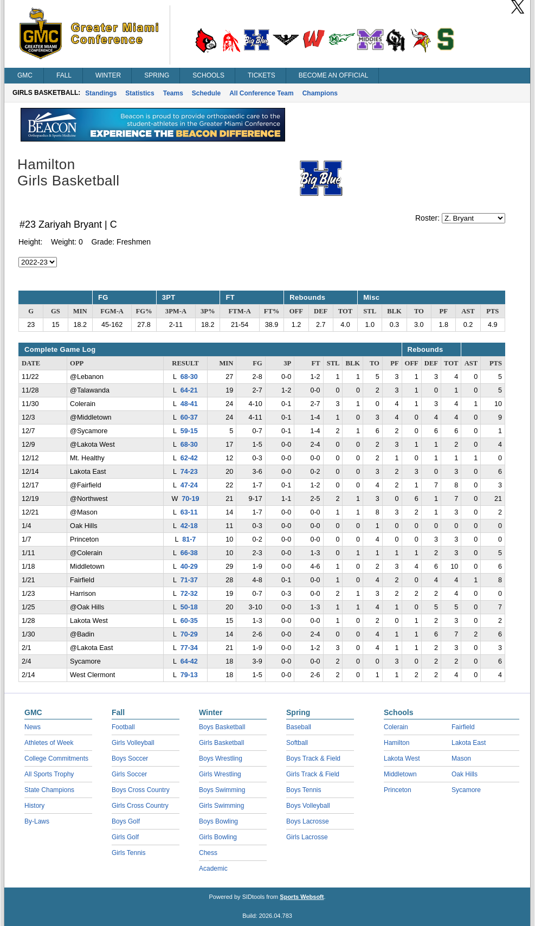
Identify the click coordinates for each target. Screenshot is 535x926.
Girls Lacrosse (307, 837)
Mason (461, 758)
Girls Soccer (129, 774)
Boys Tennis (303, 790)
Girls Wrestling (220, 774)
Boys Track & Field (313, 758)
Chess (208, 853)
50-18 (189, 607)
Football (123, 727)
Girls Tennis (128, 853)
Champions (320, 93)
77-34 (189, 648)
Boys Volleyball (308, 805)
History (34, 805)
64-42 (189, 661)
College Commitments (56, 758)
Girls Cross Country (140, 805)
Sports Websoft (302, 896)
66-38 (189, 553)
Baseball (298, 727)
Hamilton (396, 743)
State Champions (49, 790)
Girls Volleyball (133, 743)
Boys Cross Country (141, 790)
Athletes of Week (49, 743)
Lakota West (402, 758)
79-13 (189, 675)
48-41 (189, 404)
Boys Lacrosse (307, 821)
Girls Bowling (218, 837)
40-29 (189, 566)
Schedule (206, 93)
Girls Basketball (221, 743)
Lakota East (469, 743)
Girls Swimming (221, 805)
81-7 (189, 539)
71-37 (189, 580)
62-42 (189, 458)
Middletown (400, 774)
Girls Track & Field (312, 774)
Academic (213, 868)
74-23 (189, 471)
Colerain (396, 727)
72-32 (189, 593)
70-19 (190, 499)
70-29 (189, 634)
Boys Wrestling (220, 758)
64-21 (189, 390)
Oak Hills (465, 774)
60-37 (189, 417)
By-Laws (36, 821)
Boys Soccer (130, 758)
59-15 (189, 431)
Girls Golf (125, 837)
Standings (101, 93)
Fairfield (463, 727)
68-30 (189, 377)
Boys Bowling (218, 821)
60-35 (189, 621)
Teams (173, 93)
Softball (297, 743)
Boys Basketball (222, 727)
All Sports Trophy (49, 774)
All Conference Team (261, 93)
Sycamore (466, 790)
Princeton (397, 790)
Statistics (139, 93)
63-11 (189, 512)
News (32, 727)
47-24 (189, 485)
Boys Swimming (222, 790)
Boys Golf (126, 821)
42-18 (189, 526)
